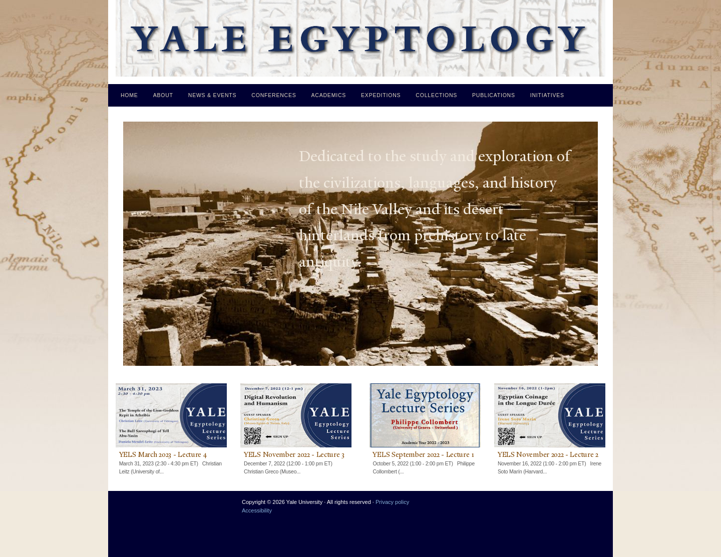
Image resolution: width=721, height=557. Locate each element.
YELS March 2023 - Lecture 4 (163, 454)
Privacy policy (392, 502)
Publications (493, 95)
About (163, 95)
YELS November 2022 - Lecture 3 (294, 454)
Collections (436, 95)
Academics (328, 95)
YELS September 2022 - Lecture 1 (423, 454)
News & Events (212, 95)
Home (129, 95)
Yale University (131, 506)
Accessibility (257, 510)
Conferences (273, 95)
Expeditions (381, 95)
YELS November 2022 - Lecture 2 (548, 454)
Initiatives (547, 95)
